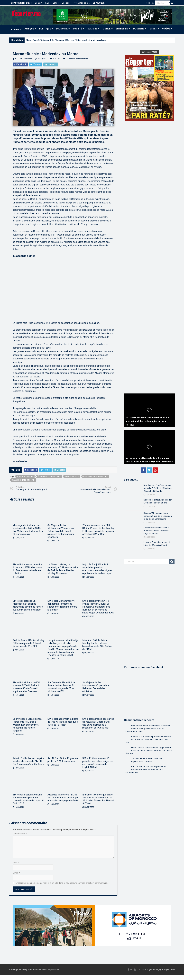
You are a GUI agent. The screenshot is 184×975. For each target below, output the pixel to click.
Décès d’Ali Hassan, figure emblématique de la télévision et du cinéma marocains (158, 516)
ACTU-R (15, 29)
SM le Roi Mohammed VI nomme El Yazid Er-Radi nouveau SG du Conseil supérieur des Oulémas (26, 687)
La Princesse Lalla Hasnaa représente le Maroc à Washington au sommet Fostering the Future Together (27, 724)
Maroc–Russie (72, 476)
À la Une (56, 59)
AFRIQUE (29, 28)
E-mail (16, 873)
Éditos (56, 3)
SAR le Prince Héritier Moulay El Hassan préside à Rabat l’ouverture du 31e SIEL (28, 643)
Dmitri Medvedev (25, 476)
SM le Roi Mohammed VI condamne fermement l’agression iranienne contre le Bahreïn (62, 605)
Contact (38, 3)
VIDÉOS (166, 28)
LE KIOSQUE (98, 3)
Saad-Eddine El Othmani (23, 480)
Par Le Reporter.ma (23, 59)
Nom (16, 862)
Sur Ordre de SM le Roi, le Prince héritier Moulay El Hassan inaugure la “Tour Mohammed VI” (61, 687)
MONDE (106, 28)
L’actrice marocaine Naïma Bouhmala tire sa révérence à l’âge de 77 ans (157, 530)
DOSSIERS (138, 28)
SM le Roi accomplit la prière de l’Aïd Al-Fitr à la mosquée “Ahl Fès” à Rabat (62, 721)
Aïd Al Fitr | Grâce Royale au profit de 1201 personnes (62, 760)
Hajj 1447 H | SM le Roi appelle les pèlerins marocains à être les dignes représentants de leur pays (97, 569)
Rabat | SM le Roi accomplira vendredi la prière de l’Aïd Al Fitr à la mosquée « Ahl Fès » (28, 761)
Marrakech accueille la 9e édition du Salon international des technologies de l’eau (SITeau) (147, 421)
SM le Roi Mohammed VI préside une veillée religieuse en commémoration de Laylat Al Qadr (97, 763)
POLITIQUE (45, 28)
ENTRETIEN (122, 28)
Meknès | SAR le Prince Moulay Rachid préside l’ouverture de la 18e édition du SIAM (97, 645)
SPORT (153, 28)
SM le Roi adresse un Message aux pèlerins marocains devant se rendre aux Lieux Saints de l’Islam (28, 605)
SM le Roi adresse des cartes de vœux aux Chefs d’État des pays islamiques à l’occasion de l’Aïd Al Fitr (98, 723)
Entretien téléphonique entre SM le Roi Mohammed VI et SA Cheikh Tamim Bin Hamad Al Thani (98, 799)
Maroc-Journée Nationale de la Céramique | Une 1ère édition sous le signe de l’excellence (66, 40)
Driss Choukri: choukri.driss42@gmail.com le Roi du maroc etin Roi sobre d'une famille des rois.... (149, 750)
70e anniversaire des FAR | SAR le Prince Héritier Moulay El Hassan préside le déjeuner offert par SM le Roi (98, 530)
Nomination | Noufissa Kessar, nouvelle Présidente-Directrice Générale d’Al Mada (158, 488)
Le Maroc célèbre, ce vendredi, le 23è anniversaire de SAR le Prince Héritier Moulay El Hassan (62, 569)
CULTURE (92, 28)
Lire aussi (66, 3)
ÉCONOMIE (62, 28)
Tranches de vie (82, 3)
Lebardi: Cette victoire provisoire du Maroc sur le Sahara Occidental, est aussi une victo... (148, 739)
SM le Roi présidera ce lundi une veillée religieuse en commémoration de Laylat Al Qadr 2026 (28, 799)
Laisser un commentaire (77, 59)
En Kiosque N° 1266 (149, 52)
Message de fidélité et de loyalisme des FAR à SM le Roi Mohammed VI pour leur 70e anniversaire (28, 530)
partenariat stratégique (95, 476)
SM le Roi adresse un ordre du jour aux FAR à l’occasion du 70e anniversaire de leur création (28, 569)
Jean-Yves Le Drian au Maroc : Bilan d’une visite (94, 489)
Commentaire (20, 833)
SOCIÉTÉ (77, 28)
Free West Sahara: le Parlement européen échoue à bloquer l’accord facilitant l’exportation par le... (148, 728)
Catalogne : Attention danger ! (32, 488)
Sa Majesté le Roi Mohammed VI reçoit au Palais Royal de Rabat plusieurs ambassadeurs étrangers (60, 531)
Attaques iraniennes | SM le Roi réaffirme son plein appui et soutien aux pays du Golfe (62, 797)
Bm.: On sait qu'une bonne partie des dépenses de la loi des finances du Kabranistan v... (146, 769)
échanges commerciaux (49, 476)
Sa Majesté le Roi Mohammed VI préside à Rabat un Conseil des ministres (95, 687)
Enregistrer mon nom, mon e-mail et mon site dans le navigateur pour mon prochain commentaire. (62, 883)
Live (47, 3)
